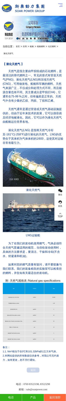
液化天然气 (8, 53)
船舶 (32, 46)
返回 (33, 370)
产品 (33, 397)
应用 (25, 46)
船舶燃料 (41, 46)
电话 (11, 397)
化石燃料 (52, 46)
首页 (18, 46)
